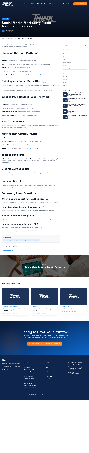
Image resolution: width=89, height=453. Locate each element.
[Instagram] (7, 369)
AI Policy (48, 378)
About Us (48, 362)
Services (26, 3)
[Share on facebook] (3, 246)
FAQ (42, 3)
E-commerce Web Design (30, 371)
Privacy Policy (49, 376)
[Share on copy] (16, 246)
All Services (48, 371)
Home (3, 38)
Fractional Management (29, 380)
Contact (51, 3)
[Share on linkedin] (10, 246)
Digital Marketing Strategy (20, 240)
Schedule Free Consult (80, 3)
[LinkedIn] (2, 369)
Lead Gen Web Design (29, 369)
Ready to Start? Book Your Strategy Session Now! (44, 344)
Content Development (8, 240)
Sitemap (48, 380)
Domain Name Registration (30, 387)
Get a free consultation (38, 231)
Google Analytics (34, 148)
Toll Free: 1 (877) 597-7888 (75, 362)
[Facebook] (4, 369)
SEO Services (27, 362)
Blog (38, 3)
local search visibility (40, 75)
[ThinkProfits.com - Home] (7, 3)
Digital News (8, 38)
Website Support (28, 383)
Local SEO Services (28, 365)
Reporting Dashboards (29, 378)
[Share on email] (13, 246)
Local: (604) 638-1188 (74, 364)
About (45, 3)
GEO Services (27, 367)
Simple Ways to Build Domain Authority (44, 267)
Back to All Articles (7, 250)
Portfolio (33, 3)
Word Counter (49, 374)
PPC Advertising (27, 374)
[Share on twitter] (6, 246)
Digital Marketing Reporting (33, 240)
